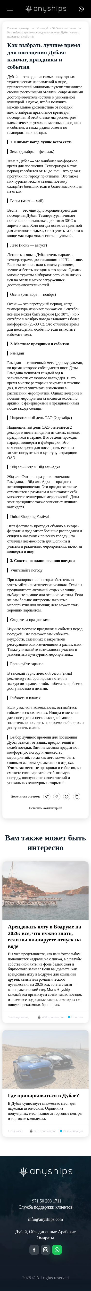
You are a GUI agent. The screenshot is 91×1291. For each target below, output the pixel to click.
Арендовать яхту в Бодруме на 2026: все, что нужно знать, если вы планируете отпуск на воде (44, 936)
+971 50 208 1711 (45, 1201)
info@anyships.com (45, 1219)
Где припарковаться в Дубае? (43, 1095)
